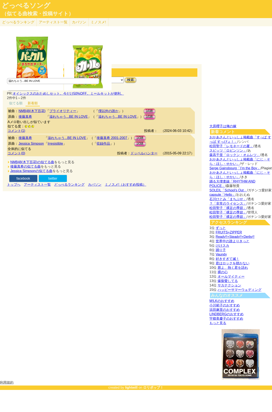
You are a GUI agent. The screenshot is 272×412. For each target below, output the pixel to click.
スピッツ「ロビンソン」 (227, 150)
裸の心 (223, 272)
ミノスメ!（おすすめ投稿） (125, 184)
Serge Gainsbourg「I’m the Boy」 (234, 168)
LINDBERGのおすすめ (226, 314)
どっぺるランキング (69, 184)
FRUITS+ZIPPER (229, 232)
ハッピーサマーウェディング (239, 289)
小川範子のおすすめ (224, 305)
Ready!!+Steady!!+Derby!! (235, 236)
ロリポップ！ (153, 387)
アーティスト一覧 (37, 184)
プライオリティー (62, 111)
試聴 (149, 111)
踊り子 (221, 250)
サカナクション (229, 285)
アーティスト (53, 22)
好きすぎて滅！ (227, 259)
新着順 (33, 103)
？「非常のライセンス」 (227, 203)
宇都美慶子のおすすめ (226, 318)
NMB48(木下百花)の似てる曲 (32, 162)
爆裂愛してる (228, 281)
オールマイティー (231, 276)
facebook (23, 178)
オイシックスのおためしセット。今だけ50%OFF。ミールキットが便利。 (68, 93)
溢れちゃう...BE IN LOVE (68, 116)
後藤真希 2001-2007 (112, 138)
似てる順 (16, 103)
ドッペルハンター (144, 153)
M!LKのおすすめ (221, 301)
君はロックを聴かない (232, 263)
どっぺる (18, 22)
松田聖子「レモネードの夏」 (231, 146)
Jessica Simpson (31, 143)
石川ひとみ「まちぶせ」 (227, 199)
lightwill (131, 387)
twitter (52, 178)
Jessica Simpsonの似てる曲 (31, 171)
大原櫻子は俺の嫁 (222, 126)
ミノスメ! (98, 22)
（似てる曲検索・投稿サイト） (38, 13)
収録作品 (103, 143)
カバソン (79, 22)
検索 (130, 80)
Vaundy (221, 254)
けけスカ (222, 245)
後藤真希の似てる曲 (25, 166)
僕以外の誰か (108, 111)
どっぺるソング (26, 5)
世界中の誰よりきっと (232, 241)
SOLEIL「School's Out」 (228, 190)
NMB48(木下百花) (32, 111)
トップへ (13, 184)
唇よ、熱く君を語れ (233, 267)
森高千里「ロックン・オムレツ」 (234, 155)
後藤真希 (25, 116)
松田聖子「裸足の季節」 (227, 208)
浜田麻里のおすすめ (224, 309)
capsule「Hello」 (222, 194)
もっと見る (217, 323)
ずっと (221, 228)
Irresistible (55, 143)
